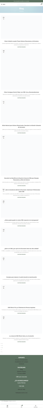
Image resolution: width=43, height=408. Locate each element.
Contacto (21, 364)
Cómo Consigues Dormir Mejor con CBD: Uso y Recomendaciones (21, 92)
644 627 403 (21, 389)
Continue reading (21, 185)
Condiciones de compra (21, 362)
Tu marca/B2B (21, 373)
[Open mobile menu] (3, 4)
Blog (21, 369)
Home (20, 11)
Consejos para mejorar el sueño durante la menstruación (21, 277)
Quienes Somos (21, 371)
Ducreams (6, 401)
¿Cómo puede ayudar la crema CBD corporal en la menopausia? (21, 220)
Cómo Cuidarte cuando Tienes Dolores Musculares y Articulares (21, 41)
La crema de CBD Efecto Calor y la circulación (21, 336)
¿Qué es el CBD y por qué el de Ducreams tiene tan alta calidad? (21, 248)
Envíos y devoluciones (21, 360)
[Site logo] (21, 4)
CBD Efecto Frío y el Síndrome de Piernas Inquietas (21, 307)
